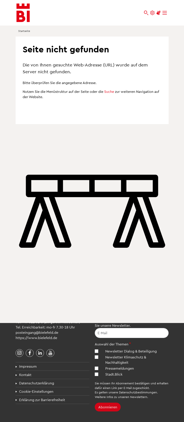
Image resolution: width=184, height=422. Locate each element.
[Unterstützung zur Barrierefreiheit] (158, 13)
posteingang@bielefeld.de (37, 332)
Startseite (24, 30)
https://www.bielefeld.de (36, 338)
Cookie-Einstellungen (36, 391)
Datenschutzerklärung (36, 383)
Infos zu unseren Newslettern (127, 397)
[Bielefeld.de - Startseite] (23, 13)
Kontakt (25, 374)
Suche (109, 91)
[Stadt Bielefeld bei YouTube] (50, 353)
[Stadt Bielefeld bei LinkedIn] (40, 353)
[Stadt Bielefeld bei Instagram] (20, 353)
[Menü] (165, 13)
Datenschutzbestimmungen (138, 392)
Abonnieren (107, 407)
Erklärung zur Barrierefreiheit (42, 400)
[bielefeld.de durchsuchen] (146, 13)
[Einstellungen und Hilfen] (152, 13)
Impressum (28, 366)
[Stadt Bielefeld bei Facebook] (30, 353)
